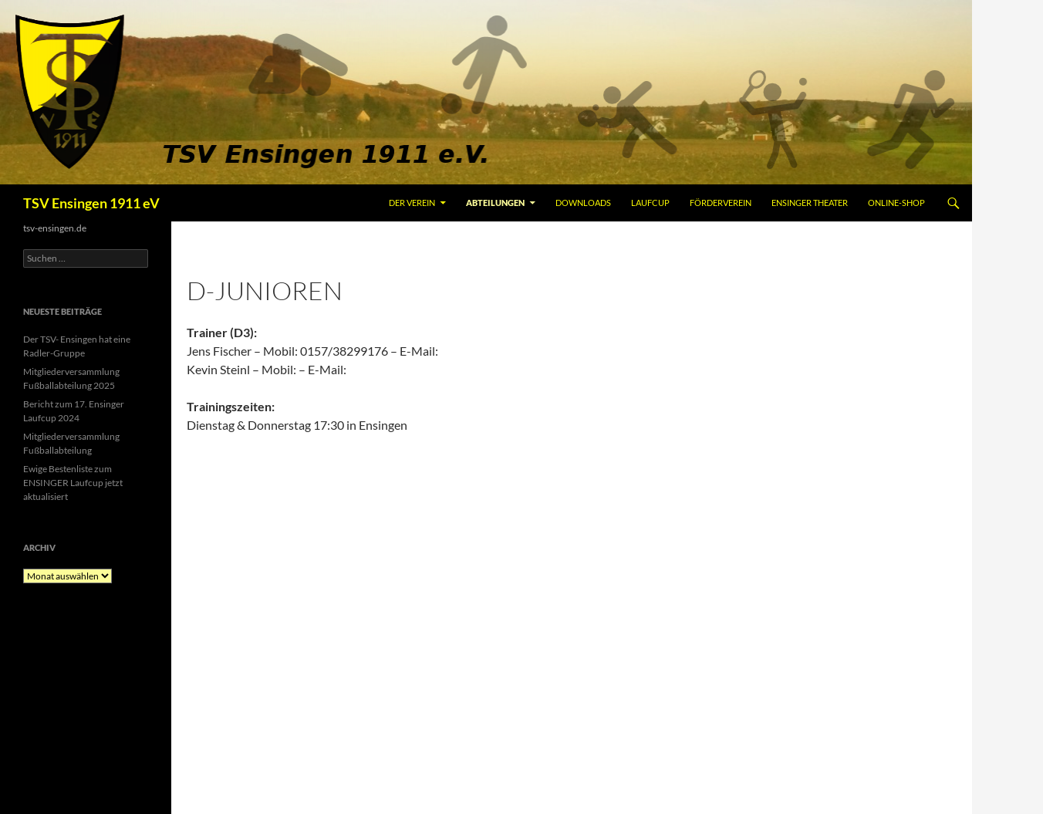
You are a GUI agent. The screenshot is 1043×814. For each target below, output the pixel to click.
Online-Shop (896, 203)
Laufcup (650, 203)
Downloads (583, 203)
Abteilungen (495, 203)
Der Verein (412, 203)
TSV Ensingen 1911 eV (91, 202)
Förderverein (720, 203)
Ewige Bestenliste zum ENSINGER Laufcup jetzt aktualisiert (73, 482)
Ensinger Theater (809, 203)
